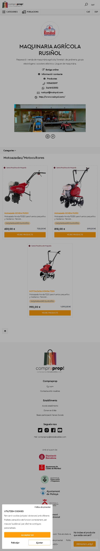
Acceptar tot (27, 534)
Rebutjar (15, 542)
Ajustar (39, 542)
